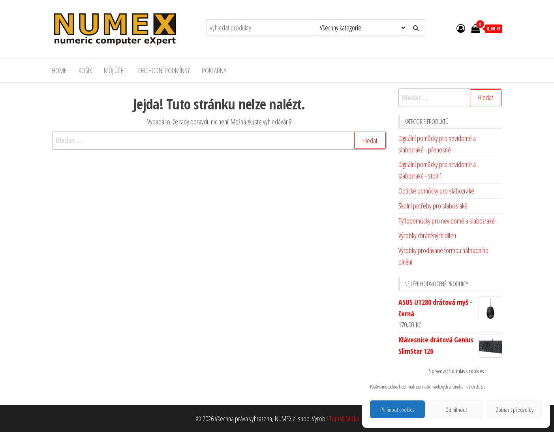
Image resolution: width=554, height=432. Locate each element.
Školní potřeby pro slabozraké (433, 205)
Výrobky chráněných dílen (427, 235)
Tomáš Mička (344, 418)
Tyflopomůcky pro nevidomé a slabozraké (446, 220)
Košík (85, 70)
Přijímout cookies (397, 409)
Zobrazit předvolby (514, 409)
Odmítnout (456, 409)
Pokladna (214, 70)
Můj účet (115, 70)
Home (59, 70)
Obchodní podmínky (164, 70)
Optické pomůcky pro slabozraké (436, 190)
